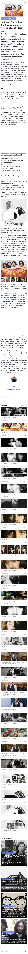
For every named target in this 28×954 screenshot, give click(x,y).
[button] (26, 201)
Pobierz (24, 421)
